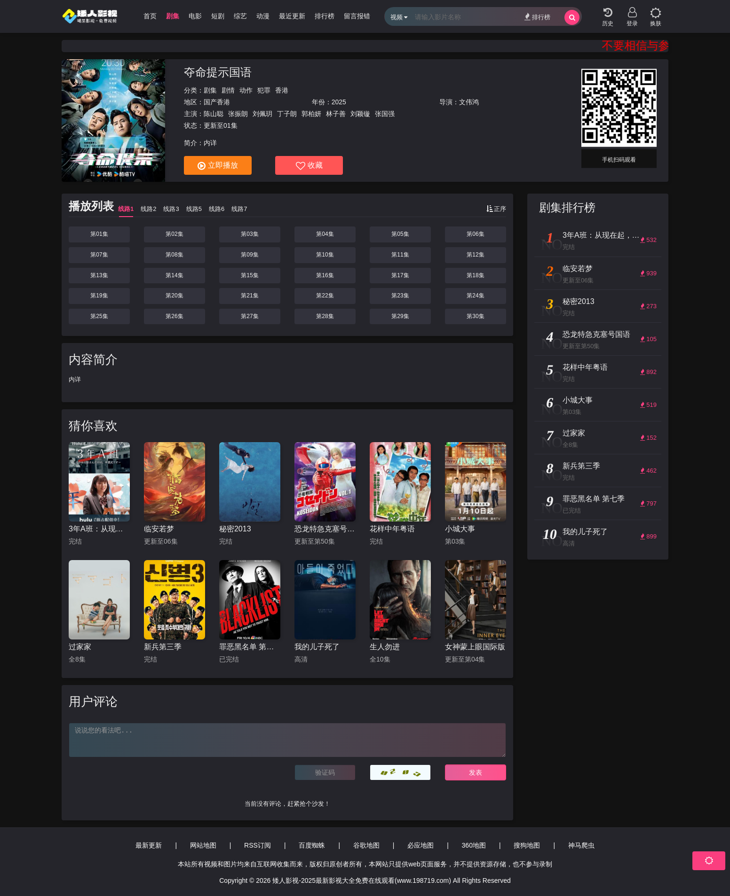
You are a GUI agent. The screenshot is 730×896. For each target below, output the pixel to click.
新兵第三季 (163, 647)
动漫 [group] (263, 16)
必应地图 (420, 845)
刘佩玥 (262, 113)
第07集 (99, 254)
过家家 (80, 647)
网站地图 (203, 845)
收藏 (309, 166)
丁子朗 (287, 113)
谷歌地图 (366, 845)
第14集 (174, 275)
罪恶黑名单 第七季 (249, 647)
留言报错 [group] (357, 16)
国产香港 (217, 102)
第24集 (475, 295)
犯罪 (263, 90)
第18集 (475, 275)
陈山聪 (213, 113)
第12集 (475, 254)
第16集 (324, 275)
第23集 (400, 295)
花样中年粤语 (392, 529)
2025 (339, 102)
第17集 (400, 275)
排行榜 (537, 17)
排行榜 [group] (324, 16)
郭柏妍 (311, 113)
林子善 (336, 113)
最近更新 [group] (292, 16)
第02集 (174, 234)
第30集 (475, 316)
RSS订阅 (257, 845)
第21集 (249, 295)
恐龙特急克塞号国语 (325, 529)
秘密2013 (235, 529)
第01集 (99, 234)
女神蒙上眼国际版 (475, 647)
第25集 (99, 316)
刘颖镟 (360, 113)
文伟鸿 (469, 102)
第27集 (249, 316)
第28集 (324, 316)
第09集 (249, 254)
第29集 (400, 316)
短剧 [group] (217, 16)
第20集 (174, 295)
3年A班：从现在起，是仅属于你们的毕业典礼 (99, 529)
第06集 (475, 234)
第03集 (249, 234)
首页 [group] (150, 16)
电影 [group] (195, 16)
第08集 (174, 254)
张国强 (385, 113)
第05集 (400, 234)
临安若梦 (159, 529)
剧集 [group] (172, 16)
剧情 (228, 90)
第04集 (324, 234)
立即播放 (218, 166)
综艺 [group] (240, 16)
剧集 (210, 90)
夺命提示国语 (218, 72)
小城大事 (460, 529)
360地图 (474, 845)
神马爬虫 (581, 845)
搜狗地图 (527, 845)
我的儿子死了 (317, 647)
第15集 (249, 275)
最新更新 (148, 845)
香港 (281, 90)
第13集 (99, 275)
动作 (246, 90)
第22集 (324, 295)
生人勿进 (385, 647)
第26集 (174, 316)
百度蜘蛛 (312, 845)
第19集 (99, 295)
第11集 (400, 254)
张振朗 (238, 113)
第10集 (324, 254)
